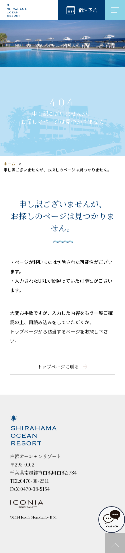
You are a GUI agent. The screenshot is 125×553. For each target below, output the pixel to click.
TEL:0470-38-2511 (29, 480)
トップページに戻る (58, 366)
